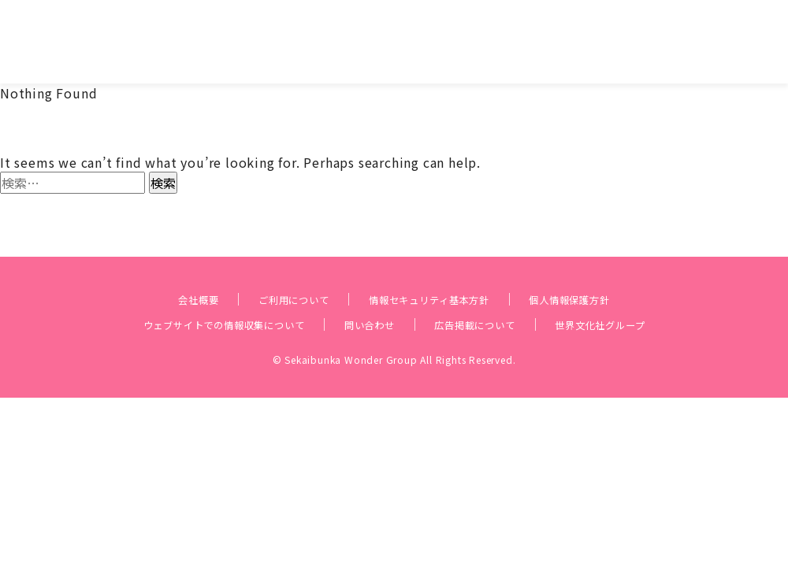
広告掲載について (493, 297)
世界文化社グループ (645, 297)
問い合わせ (368, 297)
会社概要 (155, 272)
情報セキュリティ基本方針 (434, 272)
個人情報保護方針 (605, 272)
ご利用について (268, 272)
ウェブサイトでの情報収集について (190, 297)
